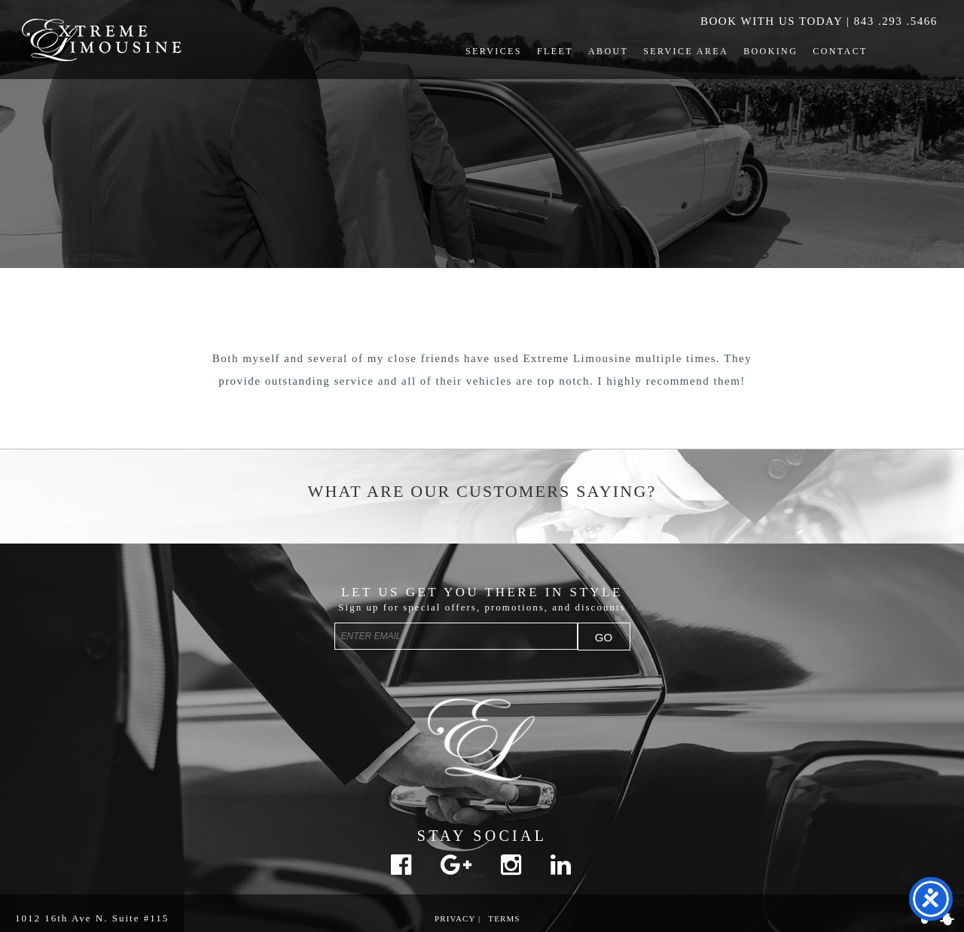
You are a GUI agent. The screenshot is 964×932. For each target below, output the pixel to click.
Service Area (685, 51)
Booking (770, 51)
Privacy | (457, 918)
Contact (840, 51)
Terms (504, 918)
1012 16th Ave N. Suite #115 (92, 918)
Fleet (555, 51)
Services (493, 51)
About (608, 51)
